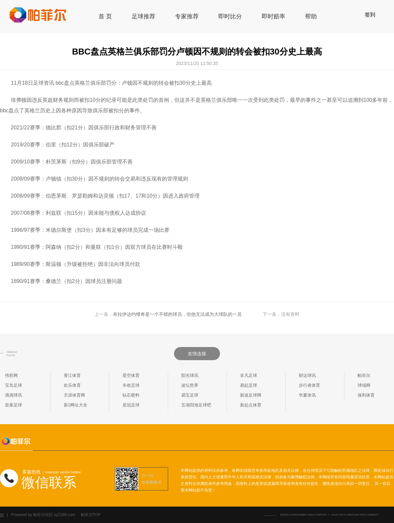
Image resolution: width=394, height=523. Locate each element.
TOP (96, 514)
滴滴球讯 (13, 395)
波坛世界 (189, 385)
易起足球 (248, 385)
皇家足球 (13, 405)
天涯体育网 (74, 395)
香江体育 (72, 375)
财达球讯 (307, 375)
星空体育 (131, 375)
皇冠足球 (131, 405)
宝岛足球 (13, 385)
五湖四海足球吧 (196, 405)
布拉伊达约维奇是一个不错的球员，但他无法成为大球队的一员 (177, 314)
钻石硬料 (131, 395)
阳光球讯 (189, 375)
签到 (370, 14)
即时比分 (230, 16)
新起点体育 (250, 405)
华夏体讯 (307, 395)
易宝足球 (189, 395)
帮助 (311, 16)
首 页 (105, 16)
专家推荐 (187, 16)
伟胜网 (11, 375)
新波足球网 (250, 395)
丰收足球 (131, 385)
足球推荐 (143, 16)
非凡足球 (248, 375)
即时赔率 (273, 16)
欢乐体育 (72, 385)
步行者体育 (309, 385)
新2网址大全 (75, 405)
